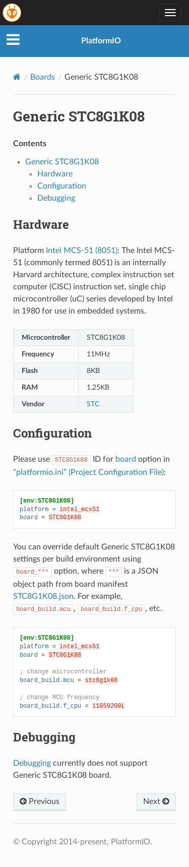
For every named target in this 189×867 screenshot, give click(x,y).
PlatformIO (101, 41)
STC (93, 404)
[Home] (17, 77)
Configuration (61, 186)
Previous (39, 801)
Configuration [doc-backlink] (52, 433)
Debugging (56, 198)
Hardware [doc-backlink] (41, 224)
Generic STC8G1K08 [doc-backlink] (79, 116)
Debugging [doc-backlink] (44, 737)
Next (156, 801)
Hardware (55, 174)
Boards (42, 77)
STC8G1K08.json (43, 596)
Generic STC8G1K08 (62, 162)
